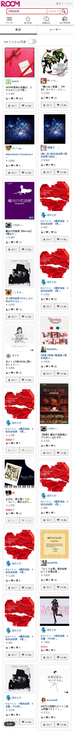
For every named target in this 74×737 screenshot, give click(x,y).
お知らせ (46, 20)
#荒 (21, 431)
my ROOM (64, 20)
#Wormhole (12, 154)
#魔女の (10, 234)
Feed (9, 20)
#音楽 (44, 355)
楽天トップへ (64, 3)
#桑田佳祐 (24, 429)
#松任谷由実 (56, 153)
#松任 (51, 156)
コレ (14, 106)
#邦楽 (50, 355)
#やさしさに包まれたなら (19, 300)
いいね (28, 106)
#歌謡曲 (58, 355)
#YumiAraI (25, 154)
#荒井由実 (13, 298)
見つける (28, 20)
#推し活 (45, 153)
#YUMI (16, 706)
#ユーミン (11, 429)
